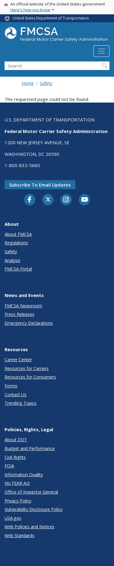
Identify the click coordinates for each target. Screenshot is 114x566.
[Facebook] (30, 200)
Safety (46, 83)
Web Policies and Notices (29, 526)
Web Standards (19, 535)
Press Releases (19, 314)
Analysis (12, 260)
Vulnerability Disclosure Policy (34, 509)
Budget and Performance (30, 448)
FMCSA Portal (18, 269)
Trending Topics (20, 403)
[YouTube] (84, 200)
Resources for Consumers (30, 377)
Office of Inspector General (31, 492)
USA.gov (13, 518)
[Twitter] (48, 200)
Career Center (18, 359)
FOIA (9, 466)
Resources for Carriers (27, 368)
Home (28, 83)
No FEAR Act (17, 483)
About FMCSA (18, 234)
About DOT (16, 439)
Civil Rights (15, 457)
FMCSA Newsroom (23, 306)
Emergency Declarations (29, 323)
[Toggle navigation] (101, 51)
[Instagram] (66, 200)
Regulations (16, 243)
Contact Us (15, 394)
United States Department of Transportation (50, 18)
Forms (11, 386)
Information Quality (24, 474)
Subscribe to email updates (40, 185)
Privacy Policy (18, 501)
